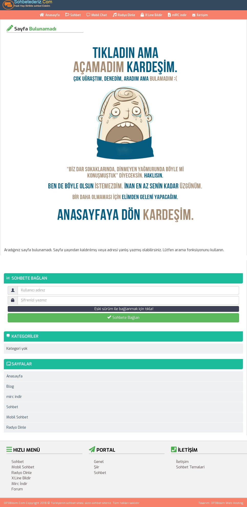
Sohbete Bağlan (123, 317)
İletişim (200, 15)
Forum (17, 489)
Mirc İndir (19, 483)
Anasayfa (50, 15)
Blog (10, 386)
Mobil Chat (97, 15)
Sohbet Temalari (190, 467)
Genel (99, 461)
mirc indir (14, 396)
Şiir (96, 467)
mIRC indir (177, 15)
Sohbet (73, 14)
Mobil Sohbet (17, 417)
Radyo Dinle (124, 15)
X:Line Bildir (151, 15)
